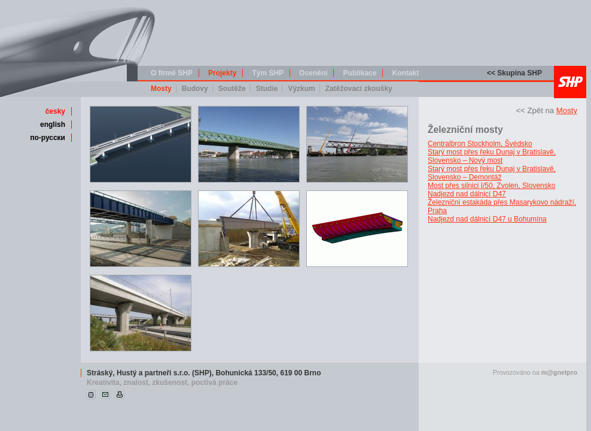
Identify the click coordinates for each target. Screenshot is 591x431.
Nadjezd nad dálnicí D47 (467, 194)
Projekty (222, 73)
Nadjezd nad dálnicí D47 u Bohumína (487, 219)
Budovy (195, 88)
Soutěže (232, 88)
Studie (267, 88)
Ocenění (313, 73)
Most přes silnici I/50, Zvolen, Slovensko (491, 185)
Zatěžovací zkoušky (358, 88)
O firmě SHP (172, 73)
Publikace (359, 73)
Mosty (161, 88)
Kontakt (405, 73)
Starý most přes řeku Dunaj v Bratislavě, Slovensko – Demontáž (492, 173)
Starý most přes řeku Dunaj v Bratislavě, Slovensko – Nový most (492, 156)
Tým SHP (268, 73)
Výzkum (301, 88)
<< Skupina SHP (514, 73)
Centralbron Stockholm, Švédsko (480, 143)
